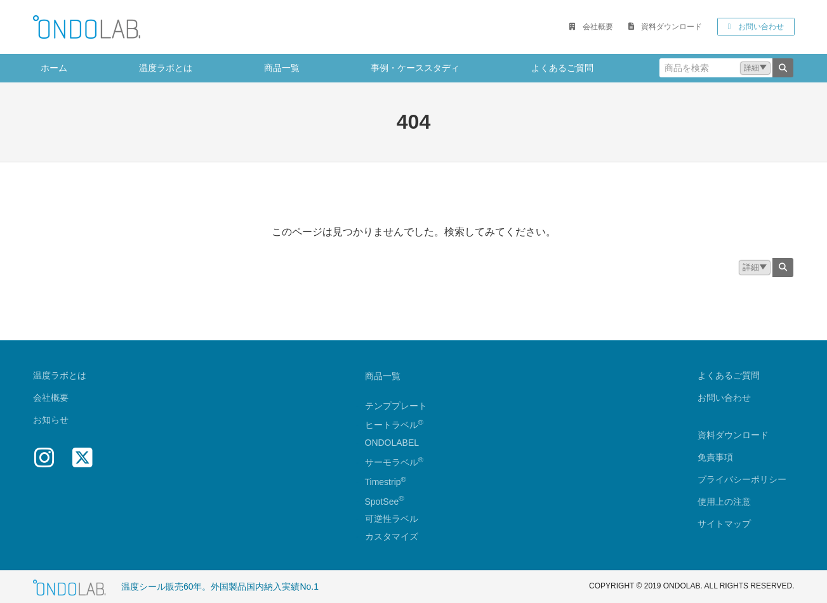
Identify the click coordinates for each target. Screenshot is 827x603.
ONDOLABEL (392, 443)
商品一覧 (382, 376)
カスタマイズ (391, 537)
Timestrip (383, 482)
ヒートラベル (394, 425)
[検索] (782, 67)
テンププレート (396, 406)
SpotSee (382, 501)
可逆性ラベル (391, 519)
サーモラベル (394, 462)
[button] (590, 26)
